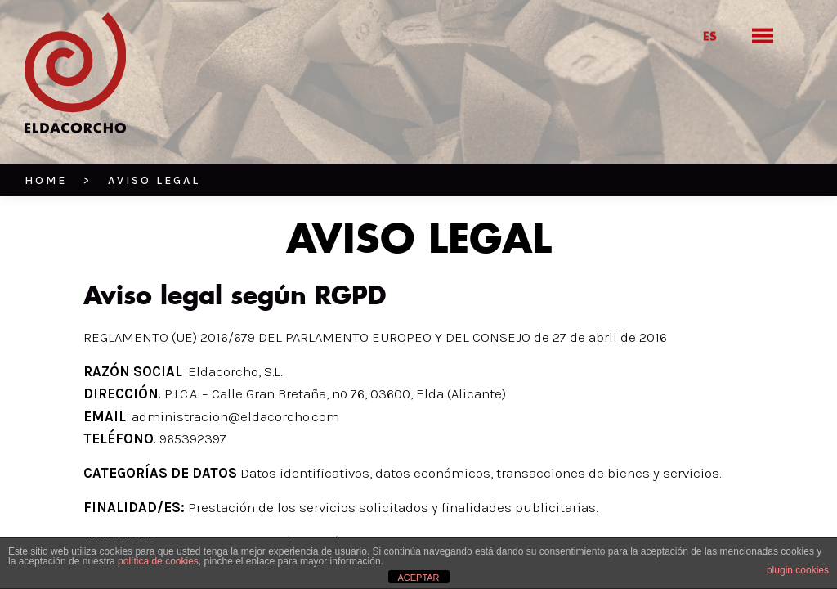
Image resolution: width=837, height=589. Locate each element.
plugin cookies (798, 570)
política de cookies (158, 561)
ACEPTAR (418, 577)
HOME (46, 180)
